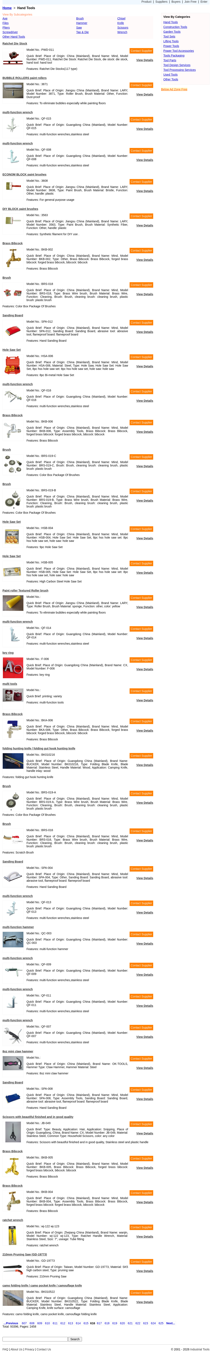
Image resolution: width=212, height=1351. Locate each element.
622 (137, 1323)
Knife (120, 23)
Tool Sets (169, 36)
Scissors (122, 27)
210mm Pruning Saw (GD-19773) (24, 1254)
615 (86, 1323)
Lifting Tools (171, 41)
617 (99, 1323)
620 (122, 1323)
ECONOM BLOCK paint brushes (24, 174)
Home (7, 8)
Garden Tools (172, 31)
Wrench (122, 32)
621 (130, 1323)
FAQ (5, 1349)
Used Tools (170, 74)
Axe (4, 18)
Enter (204, 1)
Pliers (6, 27)
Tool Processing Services (179, 69)
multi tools (9, 683)
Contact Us (44, 1349)
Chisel (121, 18)
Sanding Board (12, 315)
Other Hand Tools (13, 36)
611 (55, 1323)
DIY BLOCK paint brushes (20, 209)
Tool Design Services (176, 65)
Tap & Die (82, 32)
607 (24, 1323)
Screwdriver (10, 32)
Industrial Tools (200, 1349)
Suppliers (161, 1)
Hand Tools (170, 22)
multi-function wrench (17, 112)
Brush (80, 18)
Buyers (176, 1)
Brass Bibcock (12, 243)
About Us (17, 1349)
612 (62, 1323)
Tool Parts (169, 60)
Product (146, 1)
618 (107, 1323)
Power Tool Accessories (178, 50)
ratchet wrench (12, 1220)
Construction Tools (175, 27)
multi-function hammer (18, 927)
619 (114, 1323)
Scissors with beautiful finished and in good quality (37, 1117)
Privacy (29, 1349)
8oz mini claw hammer (17, 1051)
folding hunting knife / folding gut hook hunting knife (38, 748)
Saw (79, 27)
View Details (144, 60)
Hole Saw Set (11, 349)
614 (78, 1323)
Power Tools (171, 46)
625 (161, 1323)
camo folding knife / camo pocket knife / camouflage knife (42, 1285)
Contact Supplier (141, 50)
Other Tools (170, 79)
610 (47, 1323)
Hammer (81, 23)
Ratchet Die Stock (14, 43)
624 (153, 1323)
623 (145, 1323)
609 (39, 1323)
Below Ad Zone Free (174, 89)
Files (5, 23)
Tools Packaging (173, 55)
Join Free (190, 1)
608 (32, 1323)
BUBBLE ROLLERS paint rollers (24, 78)
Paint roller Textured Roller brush (25, 590)
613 (70, 1323)
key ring (8, 652)
